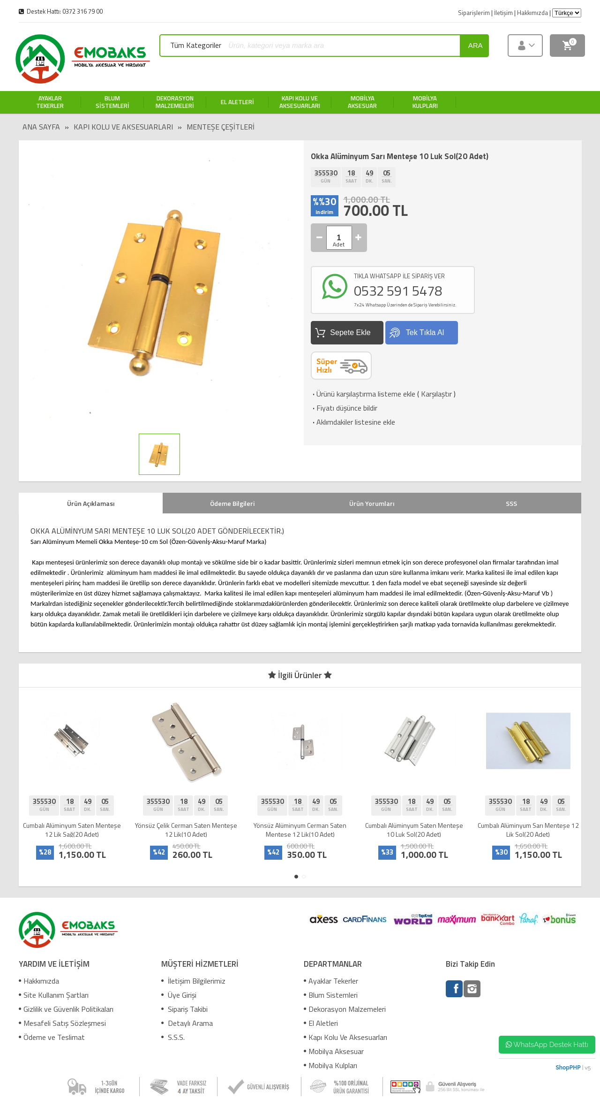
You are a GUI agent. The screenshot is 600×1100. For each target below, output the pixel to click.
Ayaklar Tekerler (331, 980)
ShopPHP (567, 1067)
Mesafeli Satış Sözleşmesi (62, 1023)
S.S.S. (173, 1037)
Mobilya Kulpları (330, 1065)
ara (475, 45)
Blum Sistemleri (331, 995)
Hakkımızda (39, 980)
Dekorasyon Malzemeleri (345, 1009)
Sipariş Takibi (184, 1009)
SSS (511, 503)
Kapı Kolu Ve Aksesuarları (123, 126)
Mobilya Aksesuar (334, 1051)
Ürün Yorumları (371, 503)
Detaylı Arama (187, 1023)
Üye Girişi (178, 995)
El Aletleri (321, 1023)
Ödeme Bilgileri (232, 503)
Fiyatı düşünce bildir (344, 407)
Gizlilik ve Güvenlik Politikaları (66, 1009)
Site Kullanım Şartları (54, 995)
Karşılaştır (436, 393)
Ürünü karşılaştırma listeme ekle (363, 393)
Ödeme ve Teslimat (52, 1037)
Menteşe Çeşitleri (221, 126)
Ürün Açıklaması (90, 503)
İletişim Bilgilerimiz (193, 980)
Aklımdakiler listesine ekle (353, 422)
